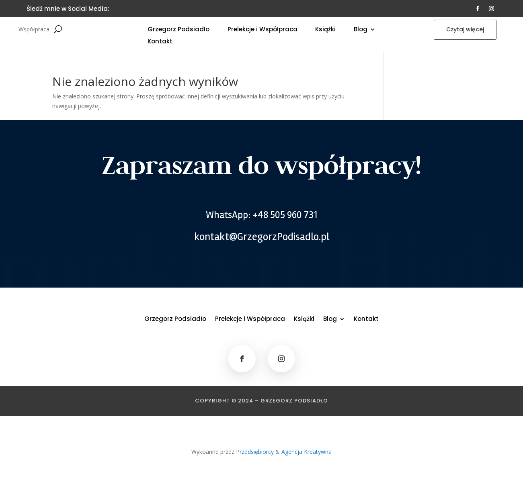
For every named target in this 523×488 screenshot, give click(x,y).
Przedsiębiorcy (255, 451)
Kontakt (160, 42)
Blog (360, 30)
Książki (325, 30)
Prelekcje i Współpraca (262, 30)
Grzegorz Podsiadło (178, 30)
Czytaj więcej (465, 29)
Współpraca (33, 30)
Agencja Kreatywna (306, 451)
